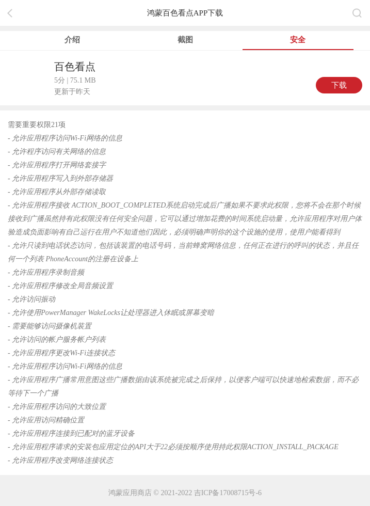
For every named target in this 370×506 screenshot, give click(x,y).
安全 (297, 40)
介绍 (72, 40)
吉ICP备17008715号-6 (228, 493)
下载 (339, 85)
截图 (185, 40)
